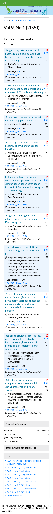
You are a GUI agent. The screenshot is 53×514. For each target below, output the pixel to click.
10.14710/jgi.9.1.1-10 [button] (15, 74)
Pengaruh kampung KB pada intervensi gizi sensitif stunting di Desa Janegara (22, 219)
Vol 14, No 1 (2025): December (21, 467)
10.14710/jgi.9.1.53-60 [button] (16, 324)
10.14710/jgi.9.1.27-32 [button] (16, 165)
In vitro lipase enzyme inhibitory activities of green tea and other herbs (22, 250)
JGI (4, 3)
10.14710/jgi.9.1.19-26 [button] (16, 131)
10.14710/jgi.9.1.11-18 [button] (16, 105)
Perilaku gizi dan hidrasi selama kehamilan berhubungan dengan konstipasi (21, 146)
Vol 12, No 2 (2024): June (18, 477)
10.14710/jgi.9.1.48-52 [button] (16, 282)
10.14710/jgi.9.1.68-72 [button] (16, 409)
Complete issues (14, 495)
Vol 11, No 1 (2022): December (21, 488)
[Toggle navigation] (47, 3)
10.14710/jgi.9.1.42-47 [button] (16, 236)
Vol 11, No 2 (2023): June (18, 485)
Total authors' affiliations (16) (21, 447)
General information (16, 424)
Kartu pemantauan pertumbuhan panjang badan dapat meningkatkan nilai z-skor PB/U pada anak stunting (24, 89)
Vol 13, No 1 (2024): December (21, 474)
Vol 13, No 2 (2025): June (18, 470)
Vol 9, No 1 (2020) (27, 20)
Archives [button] (14, 20)
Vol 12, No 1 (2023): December (21, 481)
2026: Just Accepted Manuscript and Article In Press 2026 (23, 462)
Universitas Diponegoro (31, 505)
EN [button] (18, 71)
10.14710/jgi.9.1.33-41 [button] (16, 204)
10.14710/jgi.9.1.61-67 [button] (16, 368)
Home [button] (6, 20)
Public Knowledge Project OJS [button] (18, 508)
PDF (46, 52)
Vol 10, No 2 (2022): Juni (18, 492)
